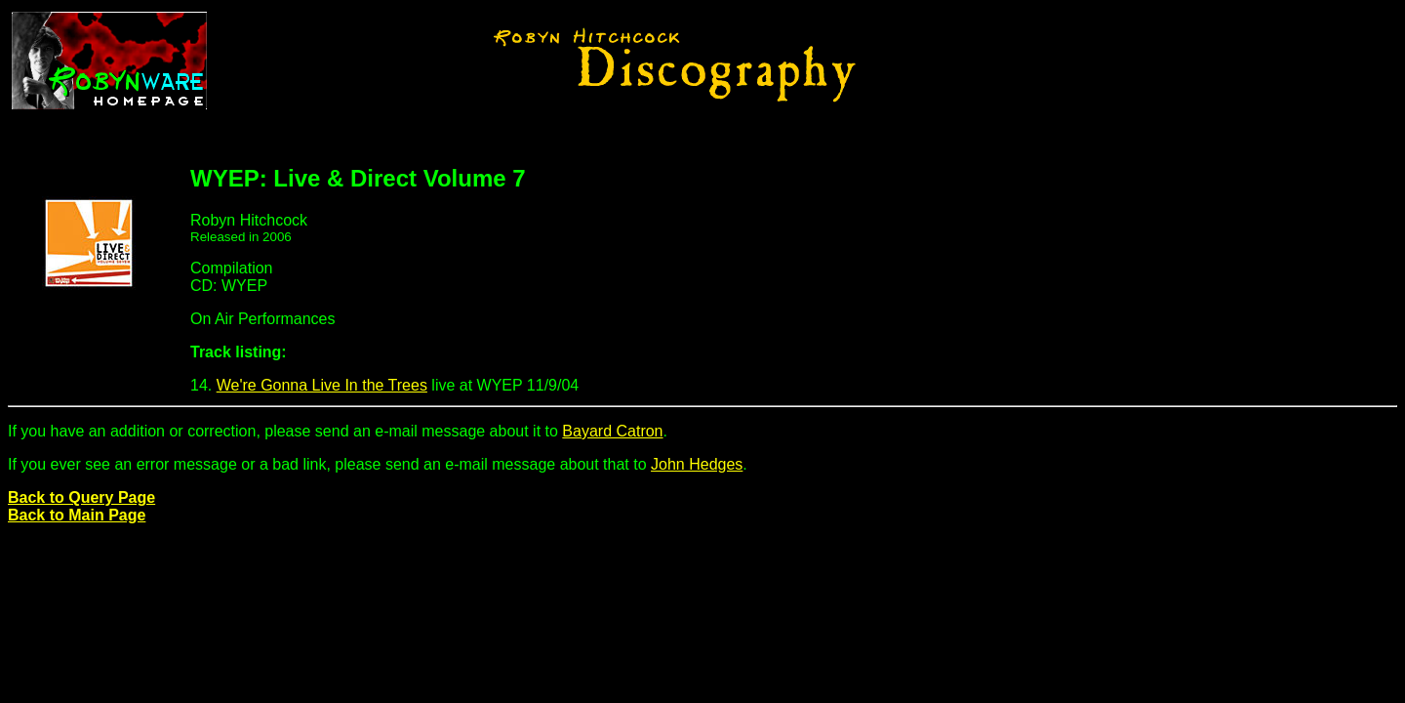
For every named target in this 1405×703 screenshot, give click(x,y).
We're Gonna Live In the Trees (322, 385)
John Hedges (697, 464)
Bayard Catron (612, 431)
